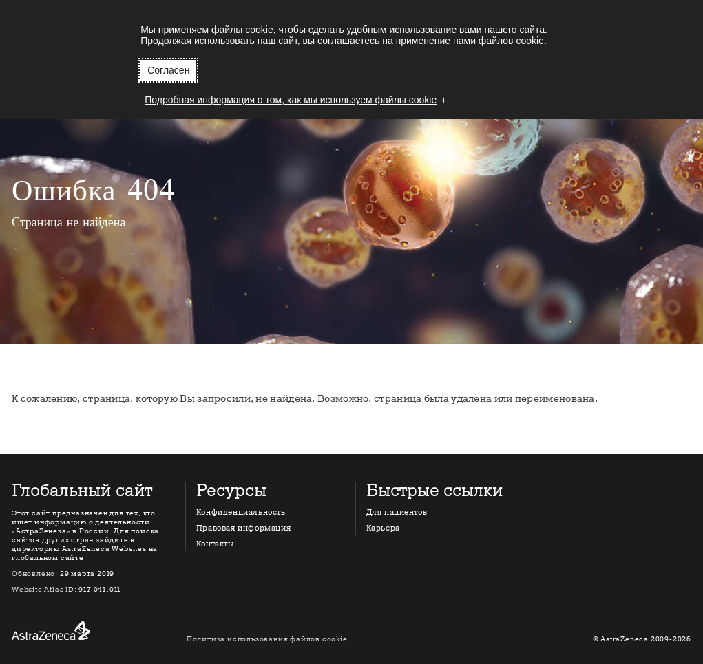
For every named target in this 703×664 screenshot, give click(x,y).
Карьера (383, 528)
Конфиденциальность (241, 512)
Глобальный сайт (82, 492)
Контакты (215, 544)
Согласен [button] (168, 70)
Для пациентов (397, 512)
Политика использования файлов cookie (267, 639)
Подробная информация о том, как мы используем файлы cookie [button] (291, 99)
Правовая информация (243, 528)
